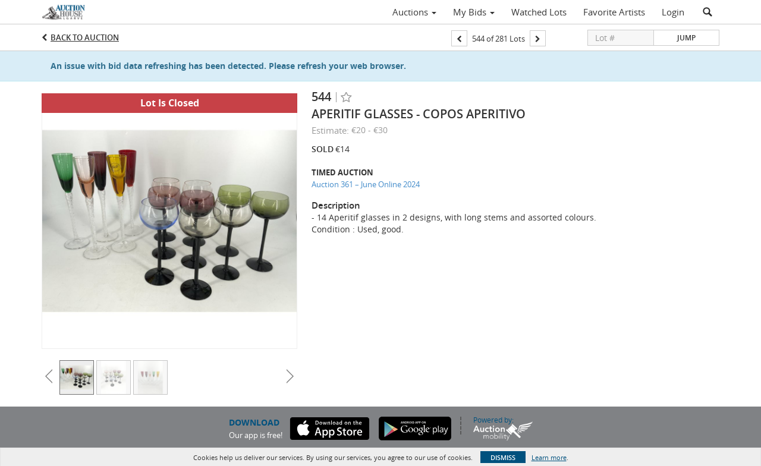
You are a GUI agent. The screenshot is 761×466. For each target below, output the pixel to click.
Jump (686, 38)
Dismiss (502, 457)
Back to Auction (85, 37)
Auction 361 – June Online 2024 (366, 184)
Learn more (549, 457)
